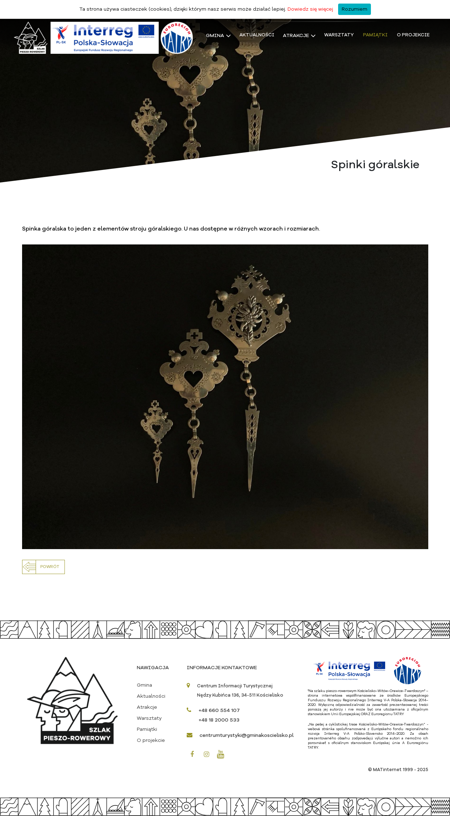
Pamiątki (375, 35)
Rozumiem (354, 9)
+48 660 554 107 (219, 710)
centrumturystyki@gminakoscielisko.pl (247, 735)
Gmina (215, 35)
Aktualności (256, 35)
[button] (43, 567)
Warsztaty (339, 35)
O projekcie (413, 35)
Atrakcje (296, 35)
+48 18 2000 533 (218, 720)
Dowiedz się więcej (310, 9)
